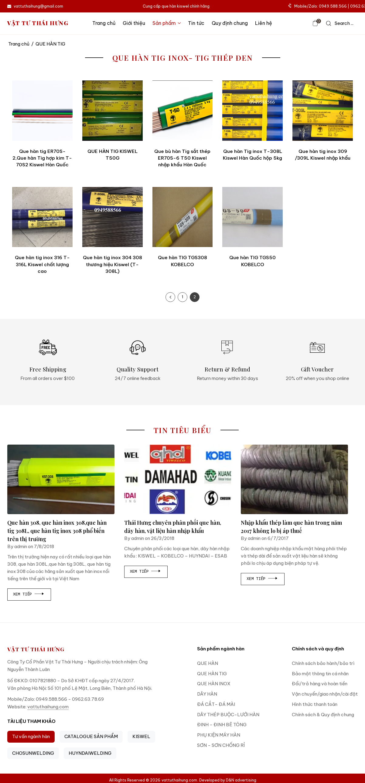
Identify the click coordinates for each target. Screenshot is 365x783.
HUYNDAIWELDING (90, 753)
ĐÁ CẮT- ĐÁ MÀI (216, 704)
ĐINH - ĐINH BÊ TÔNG (222, 724)
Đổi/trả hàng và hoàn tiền (319, 683)
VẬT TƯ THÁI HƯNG (38, 23)
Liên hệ (263, 23)
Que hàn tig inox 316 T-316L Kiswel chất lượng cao (42, 264)
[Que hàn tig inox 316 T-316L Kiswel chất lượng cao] (42, 217)
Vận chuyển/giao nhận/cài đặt (325, 694)
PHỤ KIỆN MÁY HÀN (218, 735)
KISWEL (141, 736)
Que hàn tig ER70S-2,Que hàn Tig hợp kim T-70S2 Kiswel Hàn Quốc (42, 158)
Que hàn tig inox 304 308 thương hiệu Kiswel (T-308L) (112, 264)
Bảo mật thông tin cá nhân (320, 673)
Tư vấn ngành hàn (31, 736)
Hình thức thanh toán (314, 704)
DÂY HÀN (207, 694)
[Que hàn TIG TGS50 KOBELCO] (252, 217)
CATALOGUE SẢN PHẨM (91, 736)
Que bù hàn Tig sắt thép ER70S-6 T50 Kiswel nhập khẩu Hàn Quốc (182, 158)
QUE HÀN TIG (212, 673)
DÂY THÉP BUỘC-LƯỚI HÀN (228, 714)
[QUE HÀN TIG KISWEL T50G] (112, 110)
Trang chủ (103, 23)
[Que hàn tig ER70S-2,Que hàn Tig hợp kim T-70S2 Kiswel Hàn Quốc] (42, 110)
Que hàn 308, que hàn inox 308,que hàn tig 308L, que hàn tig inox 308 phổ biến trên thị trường (57, 531)
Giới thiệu (134, 23)
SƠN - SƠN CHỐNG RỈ (221, 745)
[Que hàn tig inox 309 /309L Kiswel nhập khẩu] (322, 110)
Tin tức (196, 23)
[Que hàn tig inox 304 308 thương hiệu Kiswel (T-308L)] (112, 217)
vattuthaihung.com (48, 707)
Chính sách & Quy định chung (323, 714)
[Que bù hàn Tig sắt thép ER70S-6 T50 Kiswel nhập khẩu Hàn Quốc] (182, 110)
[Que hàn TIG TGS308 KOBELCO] (182, 217)
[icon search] (340, 23)
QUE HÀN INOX (213, 683)
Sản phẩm (166, 23)
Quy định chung (230, 23)
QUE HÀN (207, 663)
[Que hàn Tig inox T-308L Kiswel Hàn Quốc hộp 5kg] (252, 110)
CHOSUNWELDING (33, 753)
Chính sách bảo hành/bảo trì (323, 663)
